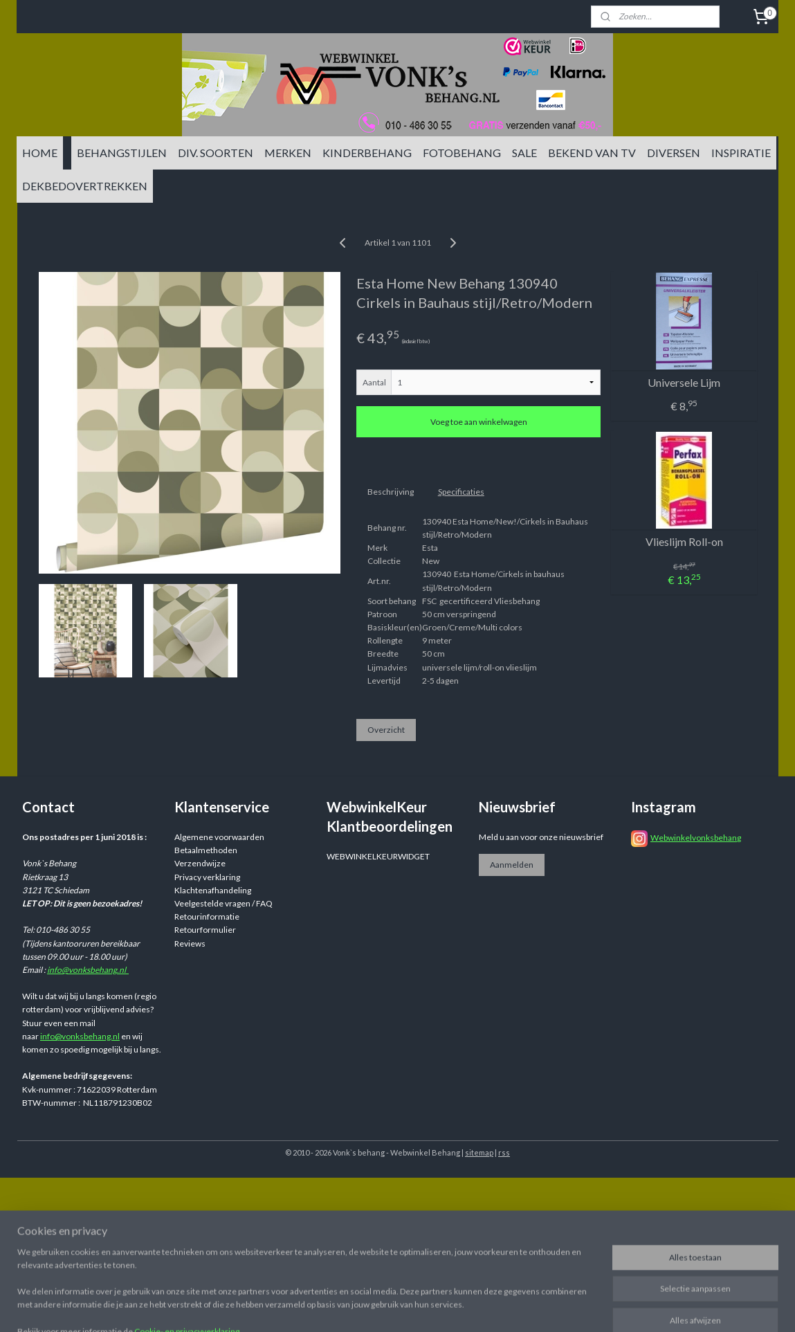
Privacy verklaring (207, 877)
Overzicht (385, 729)
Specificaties (460, 491)
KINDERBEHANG (367, 152)
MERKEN (287, 152)
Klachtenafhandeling (212, 890)
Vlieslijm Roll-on (683, 541)
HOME (39, 152)
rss (504, 1152)
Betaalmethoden (205, 850)
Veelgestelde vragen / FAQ (223, 903)
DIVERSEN (673, 152)
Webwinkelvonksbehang (695, 837)
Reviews (189, 943)
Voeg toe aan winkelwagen (478, 422)
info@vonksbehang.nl (88, 970)
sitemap (479, 1152)
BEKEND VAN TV (592, 152)
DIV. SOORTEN (215, 152)
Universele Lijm (684, 382)
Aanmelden (511, 864)
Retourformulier (205, 929)
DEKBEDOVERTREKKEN (84, 185)
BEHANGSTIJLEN (122, 152)
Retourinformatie (206, 916)
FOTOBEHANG (462, 152)
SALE (524, 152)
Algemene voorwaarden (219, 837)
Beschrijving (390, 491)
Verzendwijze (200, 863)
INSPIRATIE (741, 152)
